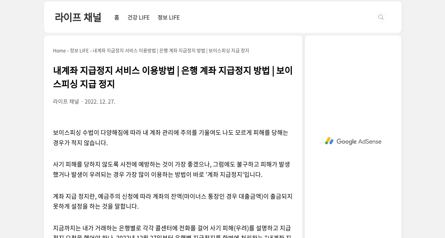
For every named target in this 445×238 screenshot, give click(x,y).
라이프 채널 (78, 17)
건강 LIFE (138, 17)
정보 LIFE (168, 17)
